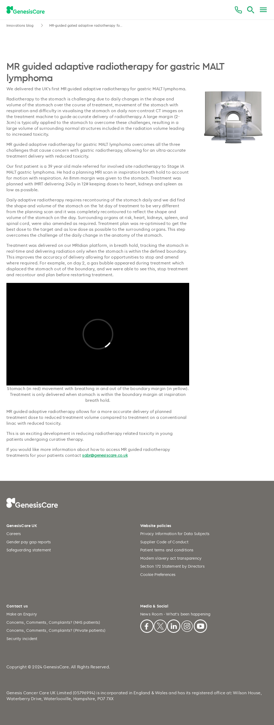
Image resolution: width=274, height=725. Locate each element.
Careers (13, 533)
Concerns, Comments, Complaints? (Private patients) (55, 630)
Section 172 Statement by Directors (172, 566)
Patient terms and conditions (167, 549)
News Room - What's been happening (175, 614)
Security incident (21, 638)
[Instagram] (187, 625)
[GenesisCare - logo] (25, 10)
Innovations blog (20, 25)
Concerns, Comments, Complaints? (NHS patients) (53, 622)
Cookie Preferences (158, 574)
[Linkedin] (173, 625)
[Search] (250, 10)
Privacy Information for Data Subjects (175, 533)
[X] (160, 625)
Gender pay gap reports (28, 541)
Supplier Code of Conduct (164, 541)
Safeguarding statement (28, 549)
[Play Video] (97, 334)
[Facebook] (147, 625)
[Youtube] (200, 625)
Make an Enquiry (21, 614)
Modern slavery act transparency (170, 558)
